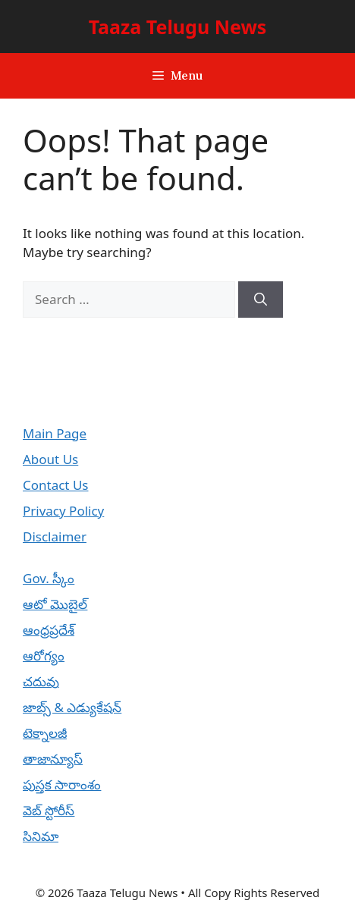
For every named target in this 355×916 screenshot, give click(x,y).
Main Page (54, 433)
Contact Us (56, 485)
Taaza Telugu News (178, 26)
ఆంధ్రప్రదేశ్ (48, 629)
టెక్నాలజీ (45, 733)
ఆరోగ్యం (43, 655)
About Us (50, 459)
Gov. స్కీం (48, 578)
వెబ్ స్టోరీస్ (48, 810)
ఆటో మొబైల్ (55, 604)
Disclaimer (54, 536)
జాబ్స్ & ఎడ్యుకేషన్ (72, 707)
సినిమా (40, 836)
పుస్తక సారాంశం (62, 784)
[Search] (260, 299)
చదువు (41, 681)
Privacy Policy (63, 510)
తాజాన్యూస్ (53, 758)
